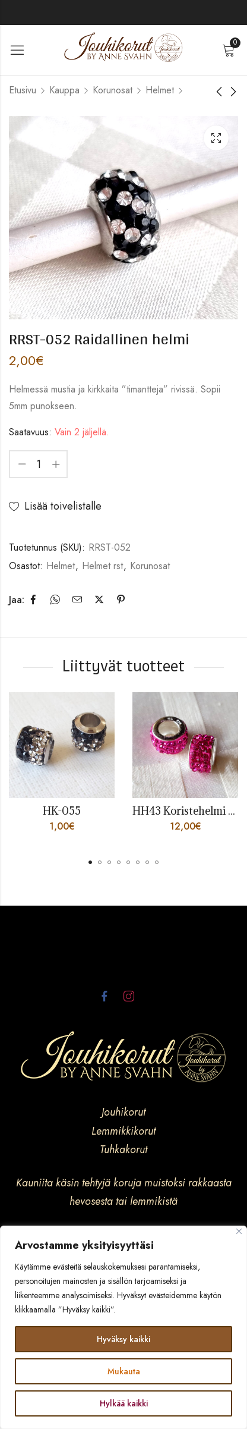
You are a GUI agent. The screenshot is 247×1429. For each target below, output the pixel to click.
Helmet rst (102, 566)
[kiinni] (239, 1231)
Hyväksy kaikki (123, 1339)
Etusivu (22, 90)
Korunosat (112, 90)
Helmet (159, 90)
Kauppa (64, 90)
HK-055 (62, 811)
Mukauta (123, 1371)
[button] (90, 862)
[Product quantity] (39, 464)
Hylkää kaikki (124, 1403)
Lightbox (216, 137)
